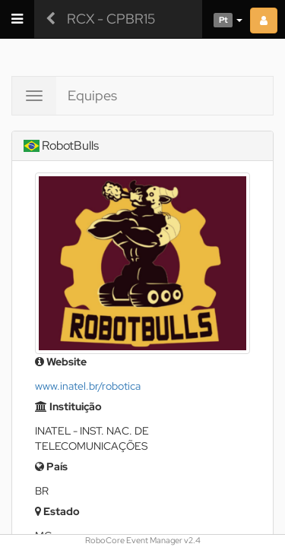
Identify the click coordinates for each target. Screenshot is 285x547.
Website (61, 361)
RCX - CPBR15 (111, 18)
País (51, 466)
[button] (222, 19)
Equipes (92, 95)
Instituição (68, 406)
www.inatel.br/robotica (88, 386)
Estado (57, 511)
